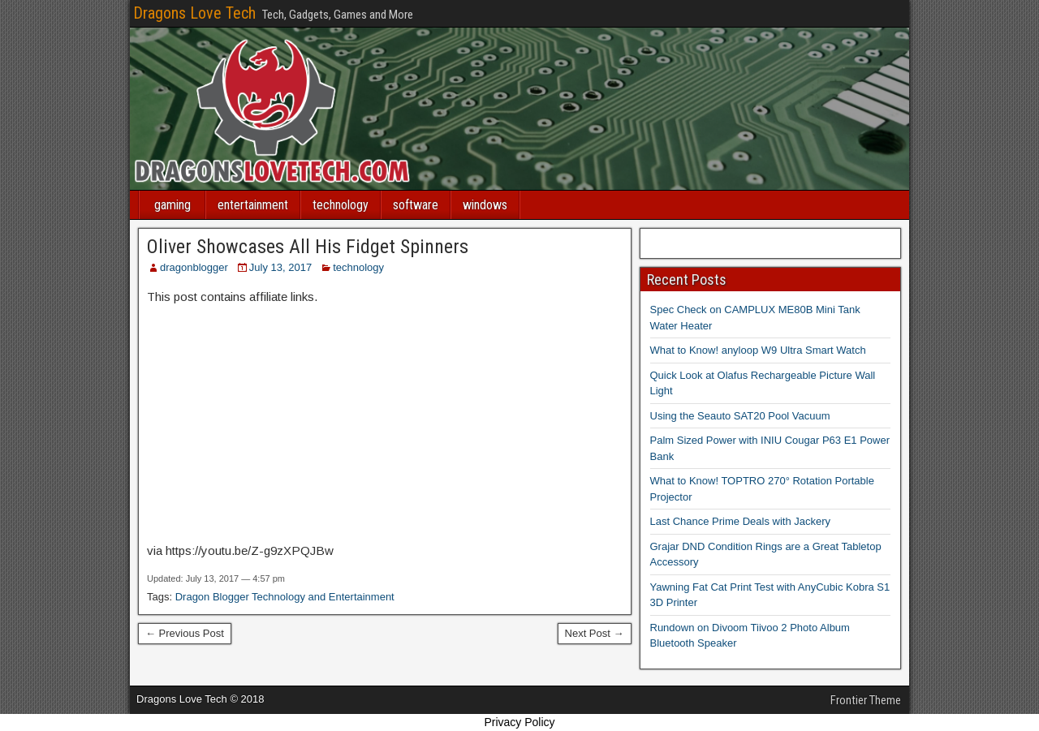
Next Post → (594, 633)
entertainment (253, 205)
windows (485, 205)
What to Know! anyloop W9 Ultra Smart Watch (758, 350)
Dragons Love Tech (194, 13)
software (415, 205)
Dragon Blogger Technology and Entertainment (284, 597)
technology (341, 205)
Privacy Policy (519, 722)
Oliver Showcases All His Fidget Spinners (307, 246)
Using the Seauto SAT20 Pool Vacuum (740, 416)
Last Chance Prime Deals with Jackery (740, 521)
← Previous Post (184, 633)
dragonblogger (194, 267)
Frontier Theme (865, 700)
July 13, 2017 (280, 267)
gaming (172, 205)
